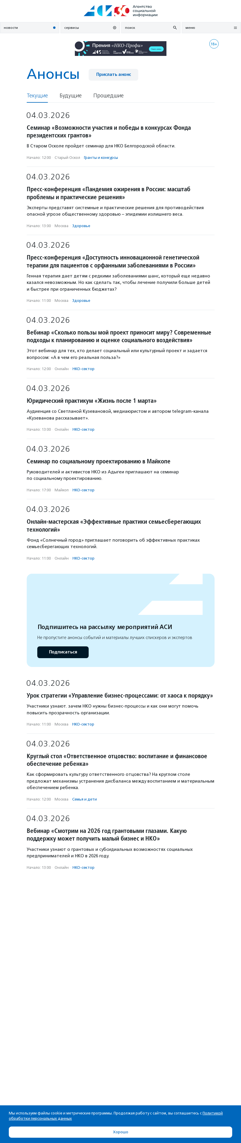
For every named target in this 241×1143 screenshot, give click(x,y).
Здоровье (81, 226)
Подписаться (63, 652)
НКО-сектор (84, 369)
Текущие (37, 96)
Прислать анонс (113, 74)
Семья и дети (84, 799)
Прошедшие (108, 96)
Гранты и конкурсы (101, 157)
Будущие (71, 96)
